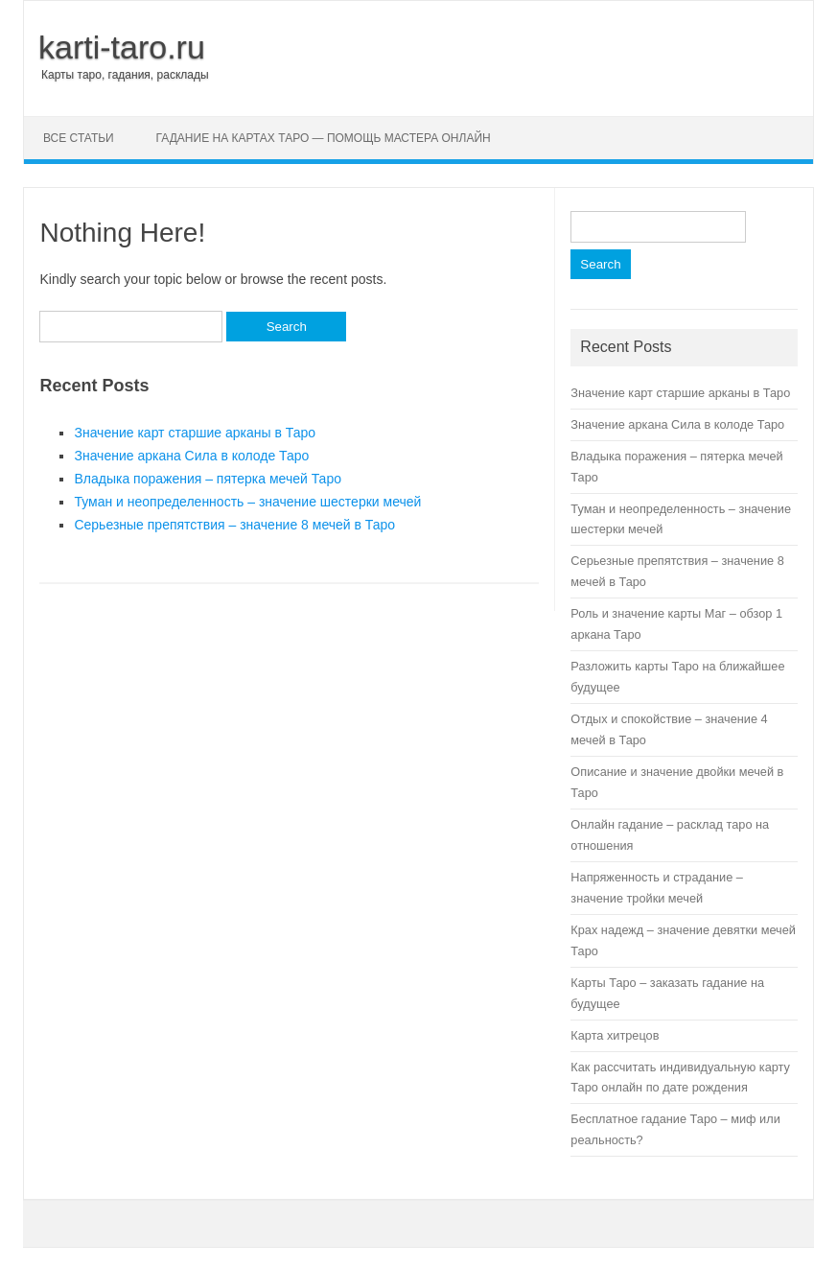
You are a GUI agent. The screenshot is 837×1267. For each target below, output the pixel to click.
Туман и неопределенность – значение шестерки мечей (247, 501)
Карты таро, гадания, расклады (125, 75)
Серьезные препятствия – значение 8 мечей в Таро (234, 524)
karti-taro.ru (121, 47)
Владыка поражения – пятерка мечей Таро (207, 478)
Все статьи (78, 138)
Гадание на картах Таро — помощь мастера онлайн (323, 138)
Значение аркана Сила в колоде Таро (191, 455)
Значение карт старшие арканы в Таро (194, 432)
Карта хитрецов (614, 1035)
